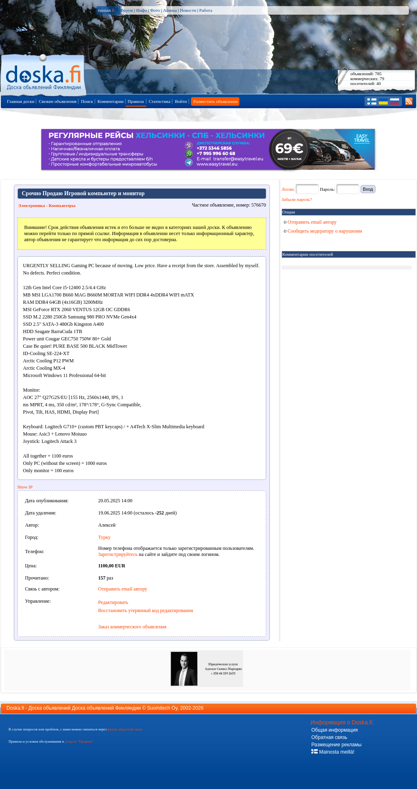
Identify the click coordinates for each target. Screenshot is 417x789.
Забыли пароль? (297, 199)
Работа (205, 10)
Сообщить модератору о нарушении (323, 231)
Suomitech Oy (162, 708)
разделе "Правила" (79, 741)
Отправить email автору (123, 589)
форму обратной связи (124, 729)
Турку (104, 537)
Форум (126, 10)
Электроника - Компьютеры (47, 205)
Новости (188, 10)
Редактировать (113, 602)
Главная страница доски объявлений (44, 74)
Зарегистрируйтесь (118, 554)
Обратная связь (329, 737)
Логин (287, 189)
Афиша (170, 10)
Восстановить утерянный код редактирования (145, 610)
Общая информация (334, 730)
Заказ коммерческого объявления (132, 627)
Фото (155, 10)
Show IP (25, 486)
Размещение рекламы (336, 745)
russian (106, 10)
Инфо (141, 10)
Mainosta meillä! (332, 752)
